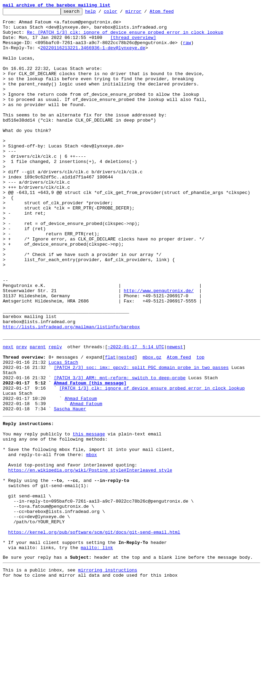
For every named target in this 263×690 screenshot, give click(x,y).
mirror (144, 13)
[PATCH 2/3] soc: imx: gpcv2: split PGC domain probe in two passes (141, 437)
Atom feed (172, 13)
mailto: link (97, 652)
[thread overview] (133, 43)
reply (55, 413)
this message (89, 515)
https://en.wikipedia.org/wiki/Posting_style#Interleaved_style (90, 559)
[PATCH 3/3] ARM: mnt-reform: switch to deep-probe (119, 450)
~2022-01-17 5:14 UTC (136, 413)
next (8, 413)
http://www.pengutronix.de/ (159, 347)
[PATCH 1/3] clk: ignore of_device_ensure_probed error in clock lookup (152, 462)
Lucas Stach (63, 431)
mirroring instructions (107, 676)
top (200, 425)
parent (38, 413)
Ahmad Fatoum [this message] (90, 456)
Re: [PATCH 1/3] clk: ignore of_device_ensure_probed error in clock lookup (125, 37)
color (121, 13)
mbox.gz (152, 425)
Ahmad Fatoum (80, 475)
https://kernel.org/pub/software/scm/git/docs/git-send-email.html (94, 633)
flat (110, 425)
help (101, 13)
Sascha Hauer (70, 487)
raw (187, 50)
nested (126, 425)
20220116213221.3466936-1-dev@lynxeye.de (92, 56)
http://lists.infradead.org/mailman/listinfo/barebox (71, 391)
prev (21, 413)
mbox (91, 540)
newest (175, 413)
